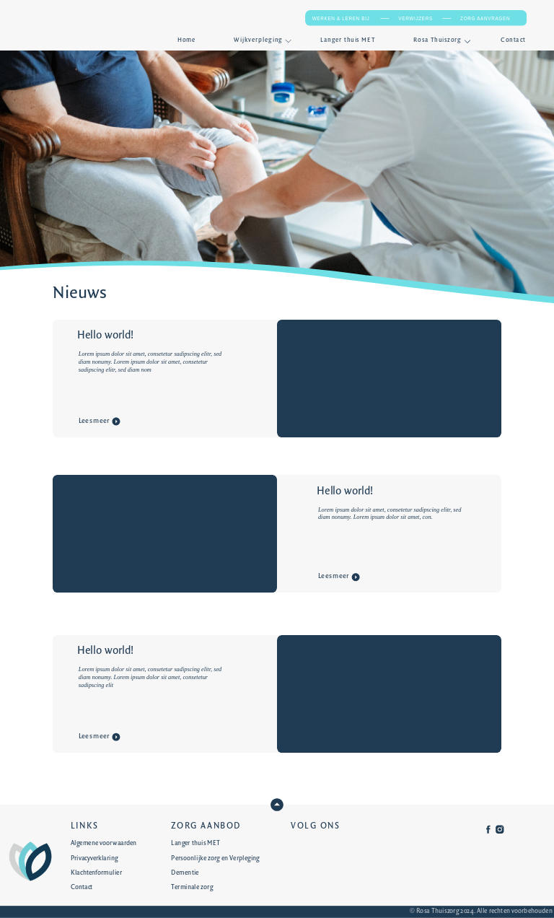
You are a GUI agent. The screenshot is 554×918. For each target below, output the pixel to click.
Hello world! (105, 335)
